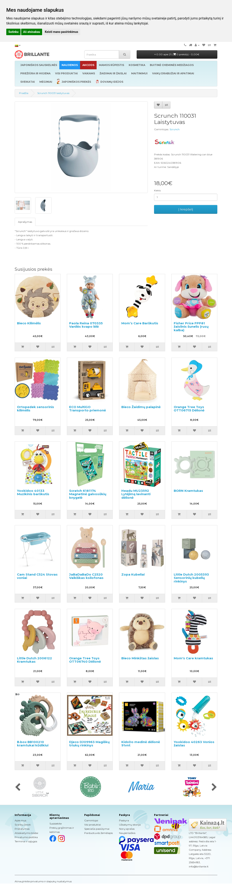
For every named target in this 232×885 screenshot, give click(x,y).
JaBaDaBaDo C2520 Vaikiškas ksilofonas (86, 576)
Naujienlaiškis (127, 833)
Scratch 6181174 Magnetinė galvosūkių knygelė (87, 494)
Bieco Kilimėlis (29, 323)
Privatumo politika (26, 837)
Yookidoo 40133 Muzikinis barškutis (33, 492)
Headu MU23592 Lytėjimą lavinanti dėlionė (135, 494)
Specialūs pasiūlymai (96, 828)
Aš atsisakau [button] (31, 31)
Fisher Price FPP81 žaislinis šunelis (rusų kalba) (191, 326)
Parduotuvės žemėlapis (98, 833)
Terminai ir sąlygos (26, 841)
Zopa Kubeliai (133, 574)
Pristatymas (22, 828)
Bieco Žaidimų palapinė (141, 407)
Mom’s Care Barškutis (139, 323)
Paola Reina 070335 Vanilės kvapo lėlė (86, 325)
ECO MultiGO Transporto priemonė (87, 408)
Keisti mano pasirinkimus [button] (61, 31)
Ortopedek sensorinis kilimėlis (35, 408)
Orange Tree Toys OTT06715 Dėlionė (189, 408)
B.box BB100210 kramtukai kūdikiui (32, 743)
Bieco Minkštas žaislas (140, 658)
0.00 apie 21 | (176, 54)
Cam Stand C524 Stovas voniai (37, 576)
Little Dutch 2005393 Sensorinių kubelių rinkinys (191, 577)
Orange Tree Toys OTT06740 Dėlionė (85, 660)
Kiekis (157, 190)
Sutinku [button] (13, 31)
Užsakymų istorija (130, 824)
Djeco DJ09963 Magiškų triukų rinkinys (89, 743)
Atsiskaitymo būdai (26, 833)
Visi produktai (92, 824)
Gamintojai (91, 820)
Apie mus (20, 820)
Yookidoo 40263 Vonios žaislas (194, 743)
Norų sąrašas (127, 828)
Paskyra (124, 820)
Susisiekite (55, 823)
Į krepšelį (185, 209)
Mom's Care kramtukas (193, 658)
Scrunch (175, 129)
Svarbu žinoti (23, 824)
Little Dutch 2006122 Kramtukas (34, 660)
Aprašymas (25, 221)
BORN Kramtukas (188, 491)
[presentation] (18, 787)
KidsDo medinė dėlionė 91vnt (140, 743)
